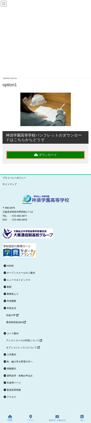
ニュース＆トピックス (17, 279)
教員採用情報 (12, 390)
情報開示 (10, 368)
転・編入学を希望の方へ (18, 361)
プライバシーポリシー (14, 178)
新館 (7, 287)
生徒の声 (12, 315)
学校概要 (10, 301)
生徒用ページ (12, 382)
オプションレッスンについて (23, 347)
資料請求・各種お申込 (57, 418)
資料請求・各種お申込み (18, 375)
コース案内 (11, 333)
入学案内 (10, 354)
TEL (82, 418)
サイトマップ (10, 184)
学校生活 (10, 308)
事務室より (11, 294)
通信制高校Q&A (16, 322)
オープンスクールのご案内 (19, 272)
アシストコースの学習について (24, 340)
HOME (9, 265)
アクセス (10, 397)
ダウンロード (45, 155)
